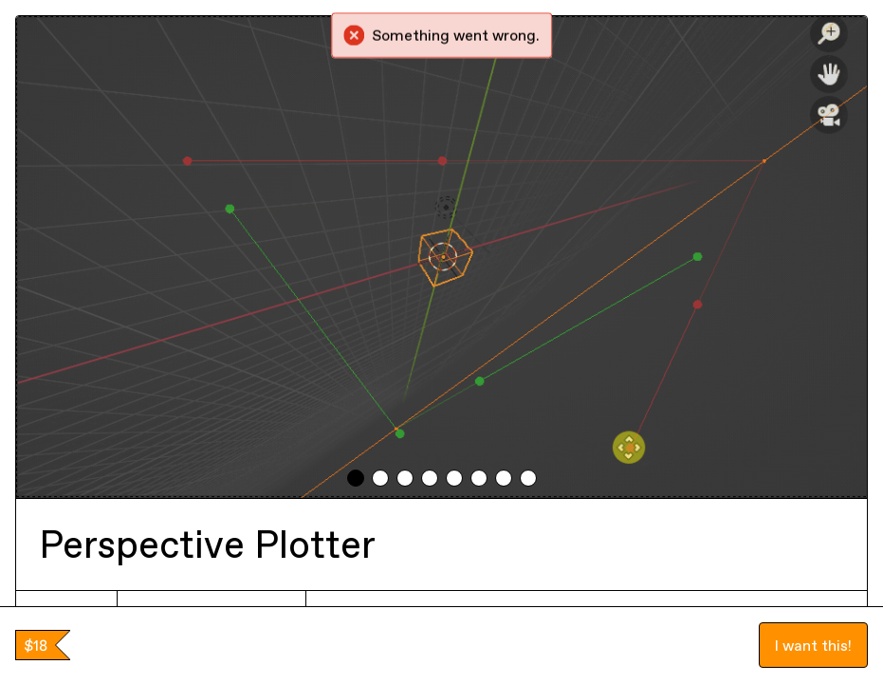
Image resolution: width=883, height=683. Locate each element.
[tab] (355, 478)
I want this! (813, 645)
